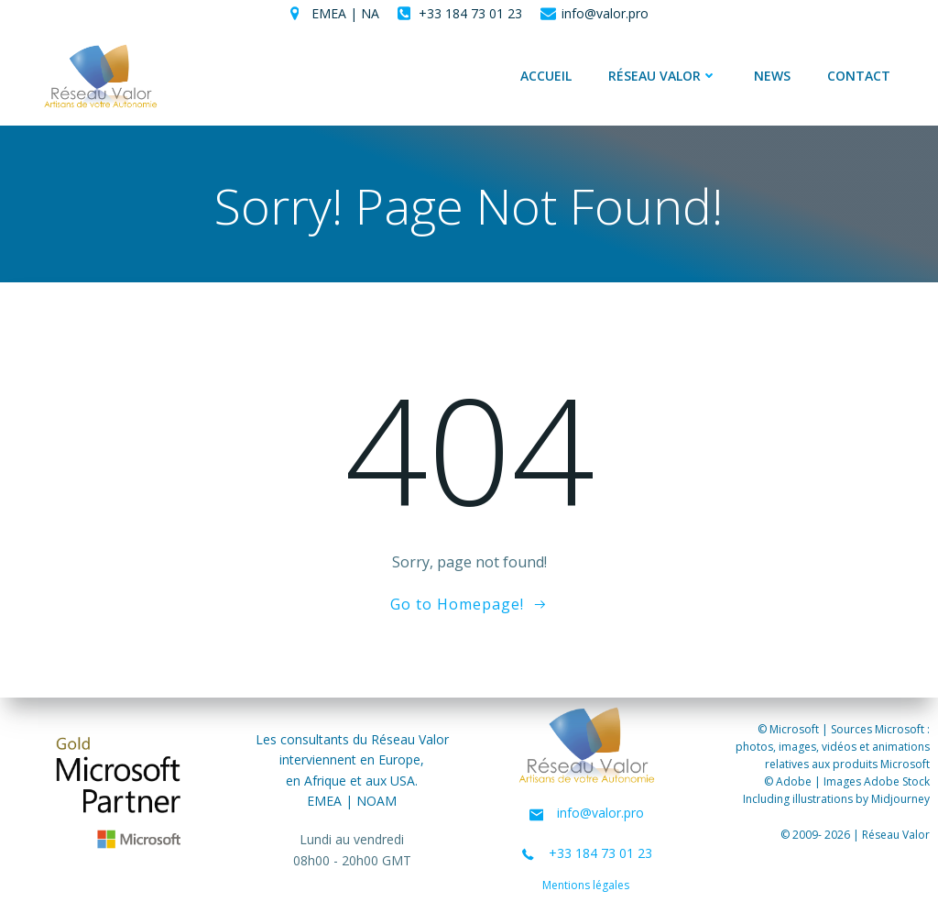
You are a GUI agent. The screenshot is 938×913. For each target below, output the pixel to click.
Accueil (546, 76)
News (772, 76)
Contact (858, 76)
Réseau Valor (662, 76)
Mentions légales (586, 886)
